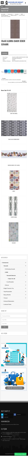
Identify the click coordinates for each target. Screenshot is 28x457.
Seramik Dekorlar (4, 15)
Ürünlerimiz (10, 14)
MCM (22, 14)
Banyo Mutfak (15, 294)
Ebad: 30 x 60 (14, 15)
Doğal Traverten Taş (15, 288)
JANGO (13, 191)
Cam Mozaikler (16, 282)
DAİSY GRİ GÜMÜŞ (13, 113)
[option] (14, 29)
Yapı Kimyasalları (15, 291)
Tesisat (15, 298)
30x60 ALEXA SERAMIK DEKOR (13, 139)
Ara (4, 326)
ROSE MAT (14, 243)
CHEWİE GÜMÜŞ (14, 217)
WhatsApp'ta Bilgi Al (20, 454)
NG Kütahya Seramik (10, 269)
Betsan (15, 285)
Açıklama (4, 53)
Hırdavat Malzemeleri (9, 301)
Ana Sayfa (3, 14)
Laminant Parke (7, 304)
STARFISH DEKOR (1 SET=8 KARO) (14, 165)
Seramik (16, 14)
